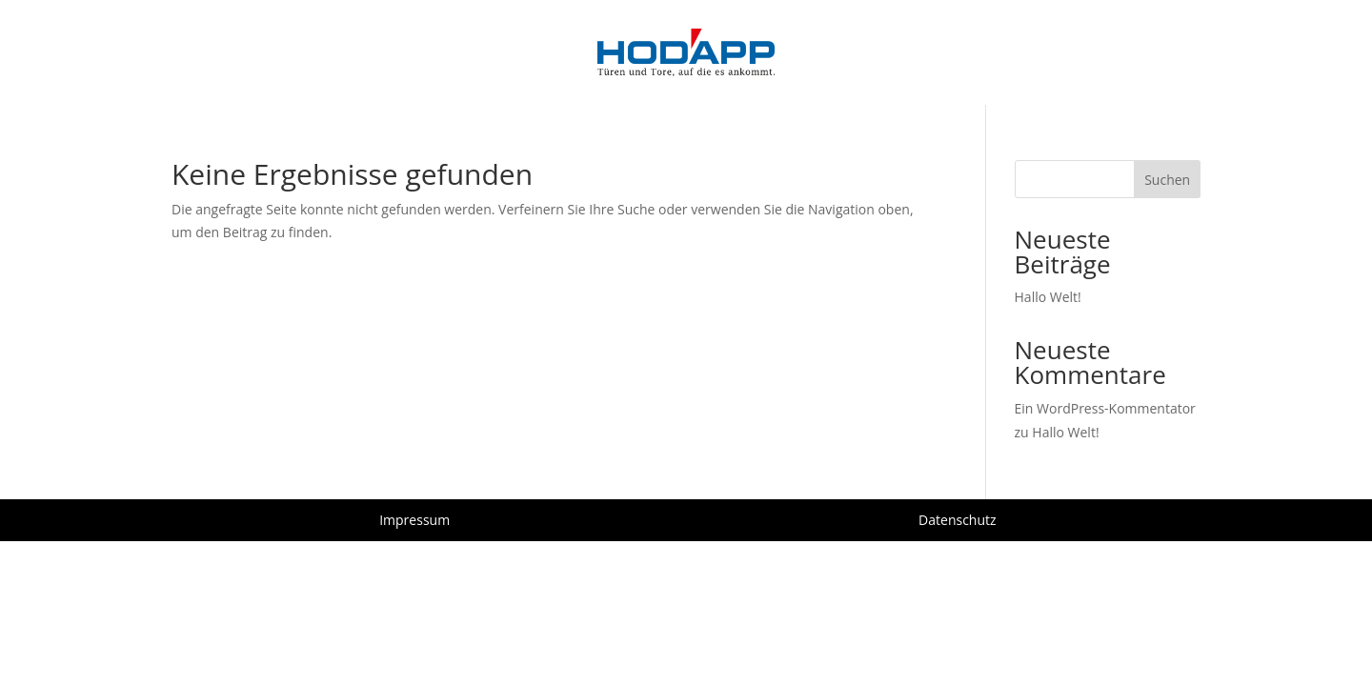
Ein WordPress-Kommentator (1105, 408)
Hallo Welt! (1048, 297)
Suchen (1167, 180)
